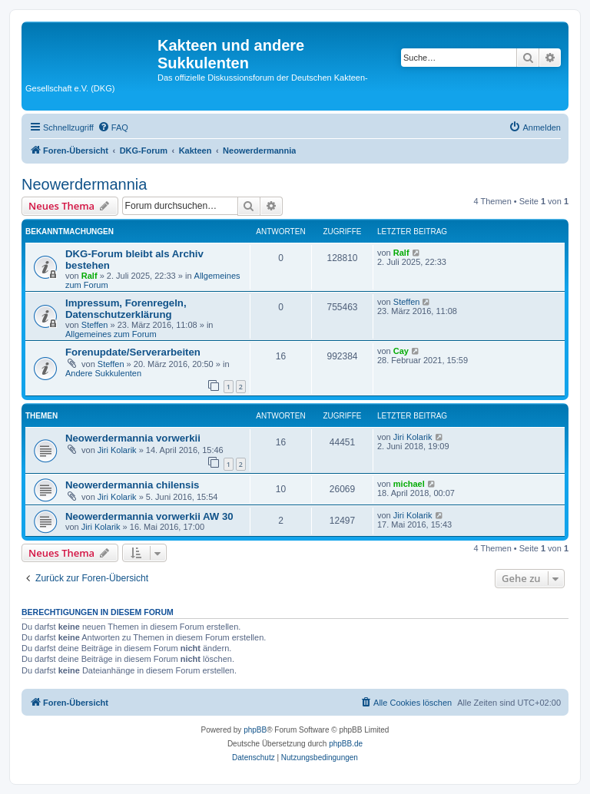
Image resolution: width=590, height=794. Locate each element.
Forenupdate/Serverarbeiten (133, 352)
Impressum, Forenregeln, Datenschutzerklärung (126, 308)
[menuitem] (113, 127)
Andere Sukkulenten (103, 373)
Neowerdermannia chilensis (132, 485)
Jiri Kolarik (117, 450)
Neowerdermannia (84, 184)
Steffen (94, 324)
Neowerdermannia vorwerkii (133, 438)
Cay (401, 351)
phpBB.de (346, 743)
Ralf (89, 275)
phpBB (255, 730)
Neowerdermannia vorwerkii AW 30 (149, 516)
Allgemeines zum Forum (111, 334)
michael (409, 483)
